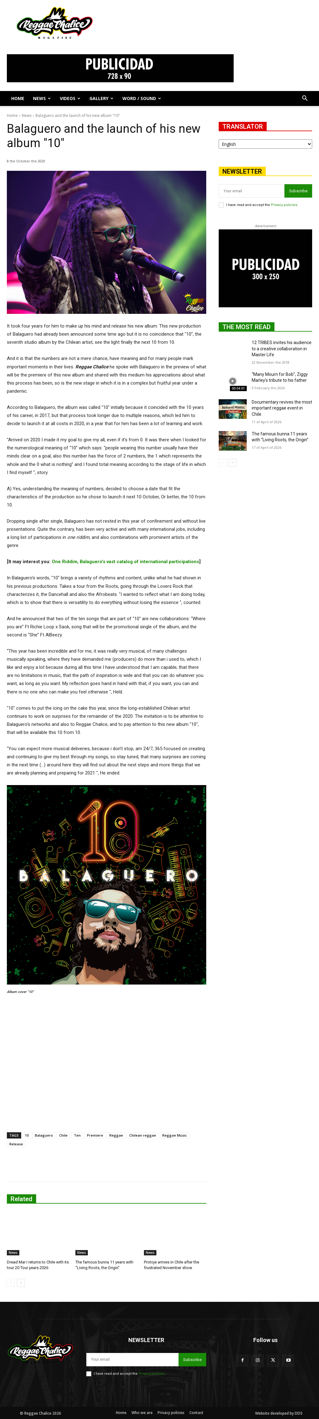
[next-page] (21, 1283)
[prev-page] (11, 1283)
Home (17, 98)
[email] (251, 191)
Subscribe (298, 191)
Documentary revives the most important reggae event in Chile (282, 408)
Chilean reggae (142, 1135)
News (42, 98)
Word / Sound (141, 98)
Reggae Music (174, 1135)
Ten (77, 1135)
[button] (304, 99)
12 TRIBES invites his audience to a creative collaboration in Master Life (282, 348)
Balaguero (44, 1135)
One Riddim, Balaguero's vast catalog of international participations (125, 561)
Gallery (101, 98)
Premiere (95, 1135)
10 (27, 1135)
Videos (70, 98)
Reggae (116, 1135)
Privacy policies (284, 205)
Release (16, 1144)
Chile (63, 1135)
